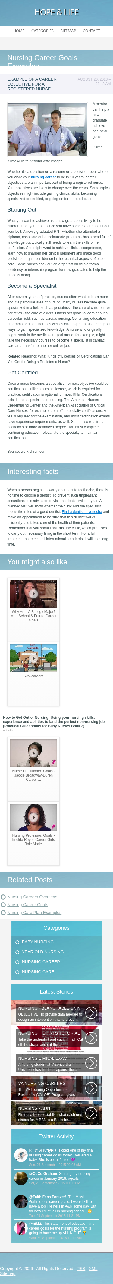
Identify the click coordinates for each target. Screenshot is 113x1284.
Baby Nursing (38, 941)
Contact (91, 31)
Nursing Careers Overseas (32, 896)
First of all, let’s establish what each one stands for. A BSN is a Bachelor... (51, 1114)
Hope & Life (56, 12)
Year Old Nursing (43, 951)
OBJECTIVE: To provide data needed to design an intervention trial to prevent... (51, 1014)
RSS (81, 1268)
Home (18, 31)
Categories (42, 31)
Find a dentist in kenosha (82, 512)
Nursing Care (38, 971)
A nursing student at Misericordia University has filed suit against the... (51, 1064)
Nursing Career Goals (27, 904)
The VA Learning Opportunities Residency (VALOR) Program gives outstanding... (51, 1089)
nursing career (43, 177)
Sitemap (68, 31)
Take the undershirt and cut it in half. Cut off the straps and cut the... (51, 1039)
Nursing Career (41, 961)
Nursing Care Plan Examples (34, 912)
